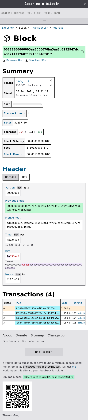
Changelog (56, 335)
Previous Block (14, 200)
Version (10, 187)
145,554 (22, 81)
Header (14, 169)
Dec (22, 234)
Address (58, 27)
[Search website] (44, 13)
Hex (24, 177)
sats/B (81, 313)
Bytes (8, 122)
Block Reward (13, 154)
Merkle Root (12, 217)
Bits (26, 187)
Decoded (10, 177)
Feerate (77, 302)
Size (64, 302)
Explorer (8, 27)
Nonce (9, 274)
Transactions (13, 113)
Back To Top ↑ (44, 351)
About (7, 335)
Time (8, 234)
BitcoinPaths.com (33, 341)
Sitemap (37, 335)
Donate (21, 335)
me (74, 366)
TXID (18, 302)
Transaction (39, 27)
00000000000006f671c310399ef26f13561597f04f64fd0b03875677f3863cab (43, 207)
